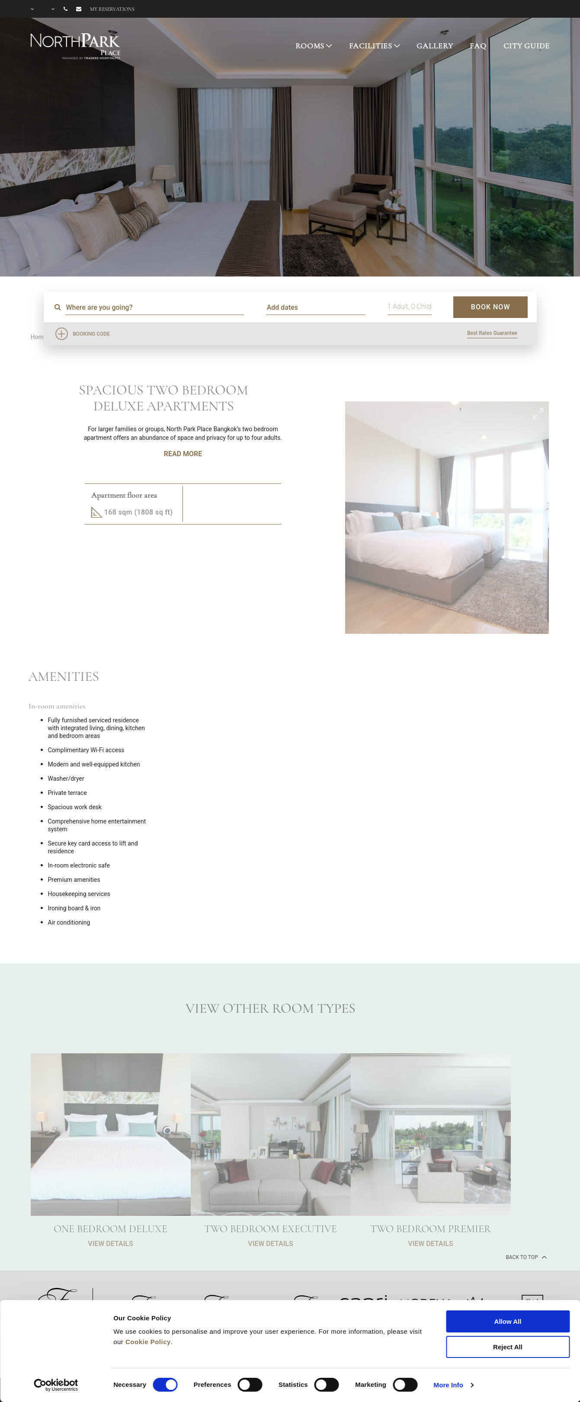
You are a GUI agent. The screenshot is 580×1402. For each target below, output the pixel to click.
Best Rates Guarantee (492, 333)
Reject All (507, 1347)
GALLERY (435, 45)
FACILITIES (371, 45)
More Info (448, 1385)
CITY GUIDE (526, 45)
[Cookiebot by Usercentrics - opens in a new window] (56, 1385)
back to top (525, 1257)
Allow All (508, 1321)
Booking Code (91, 334)
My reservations (112, 9)
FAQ (478, 45)
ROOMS (309, 45)
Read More (183, 454)
